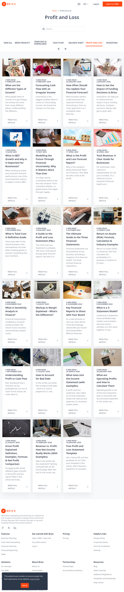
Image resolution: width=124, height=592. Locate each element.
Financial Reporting (9, 550)
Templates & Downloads (40, 43)
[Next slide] (65, 49)
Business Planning (8, 538)
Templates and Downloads (105, 578)
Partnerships (68, 566)
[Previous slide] (58, 49)
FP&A (3, 554)
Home (54, 11)
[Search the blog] (44, 29)
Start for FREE (112, 4)
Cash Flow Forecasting (10, 542)
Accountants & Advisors (73, 570)
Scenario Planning (8, 546)
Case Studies (37, 570)
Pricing (66, 538)
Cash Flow (58, 43)
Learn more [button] (35, 579)
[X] (8, 527)
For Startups (6, 566)
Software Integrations (103, 574)
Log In (96, 4)
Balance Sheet (76, 43)
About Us (36, 566)
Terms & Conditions (102, 546)
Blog (95, 566)
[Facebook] (2, 527)
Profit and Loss (94, 43)
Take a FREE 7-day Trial (41, 538)
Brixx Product (22, 43)
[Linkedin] (15, 527)
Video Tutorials (100, 570)
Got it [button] (24, 585)
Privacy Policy (99, 538)
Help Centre (99, 582)
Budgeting (112, 43)
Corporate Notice (101, 542)
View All (8, 43)
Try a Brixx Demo (39, 542)
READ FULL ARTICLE (12, 121)
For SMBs (5, 570)
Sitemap (97, 550)
